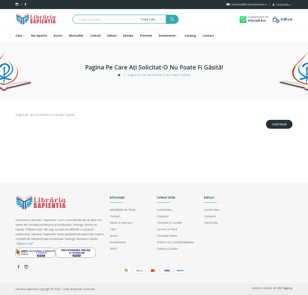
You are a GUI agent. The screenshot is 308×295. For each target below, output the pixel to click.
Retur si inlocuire (121, 223)
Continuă (279, 124)
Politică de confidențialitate (175, 242)
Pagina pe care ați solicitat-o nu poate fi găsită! (159, 75)
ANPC (113, 249)
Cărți (113, 229)
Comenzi (163, 216)
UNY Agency (284, 288)
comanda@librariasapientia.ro (246, 4)
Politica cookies (167, 249)
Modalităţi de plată (122, 210)
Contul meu (164, 210)
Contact (115, 216)
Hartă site (211, 223)
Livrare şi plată (167, 229)
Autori (114, 236)
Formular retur (167, 236)
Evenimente (118, 242)
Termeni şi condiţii (169, 223)
